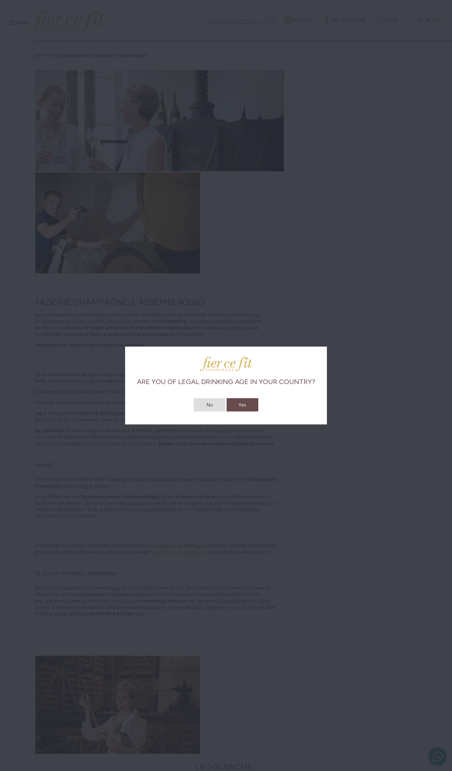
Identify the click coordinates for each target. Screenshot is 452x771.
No (209, 405)
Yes (242, 405)
